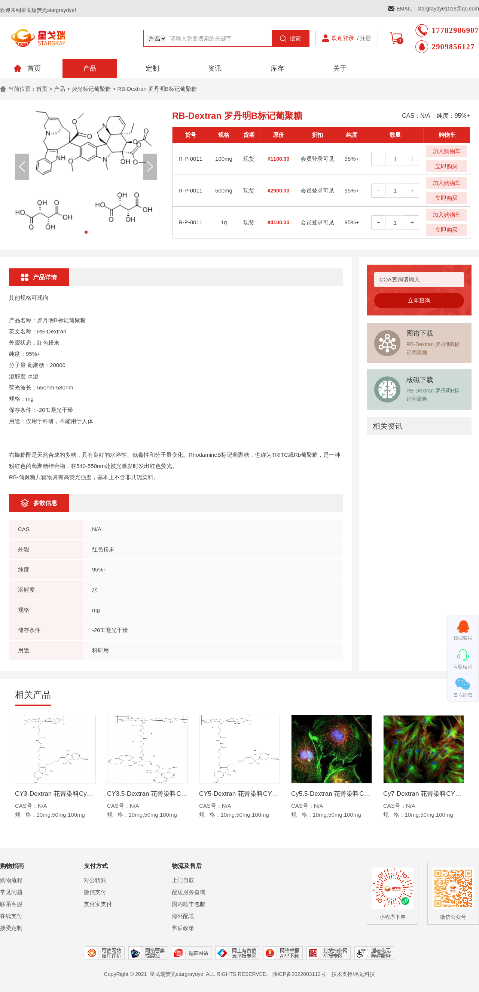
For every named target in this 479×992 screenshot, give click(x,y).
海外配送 (183, 916)
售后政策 (183, 928)
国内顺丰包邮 (188, 904)
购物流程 (11, 880)
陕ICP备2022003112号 (299, 974)
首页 (42, 89)
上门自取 (183, 880)
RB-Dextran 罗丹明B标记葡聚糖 (157, 89)
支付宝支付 (98, 904)
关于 (340, 68)
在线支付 (11, 916)
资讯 (215, 68)
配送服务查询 (188, 892)
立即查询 (419, 300)
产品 (90, 68)
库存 (277, 68)
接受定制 (11, 928)
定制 (152, 68)
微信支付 (95, 892)
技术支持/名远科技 (353, 974)
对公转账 (95, 880)
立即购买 (446, 166)
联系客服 (11, 904)
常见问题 (11, 892)
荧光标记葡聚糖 (91, 89)
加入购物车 (447, 151)
